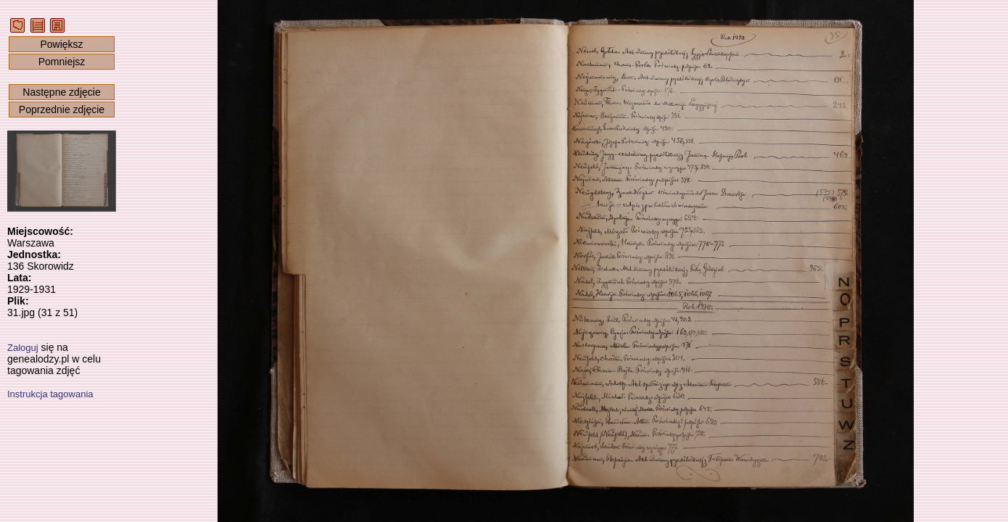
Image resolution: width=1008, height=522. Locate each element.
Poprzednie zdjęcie (61, 109)
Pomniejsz (62, 61)
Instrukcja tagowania (50, 394)
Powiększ (61, 44)
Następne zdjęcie (61, 92)
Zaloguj (22, 347)
